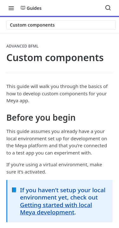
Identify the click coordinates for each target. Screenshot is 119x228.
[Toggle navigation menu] (11, 8)
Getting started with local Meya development (56, 208)
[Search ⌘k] (108, 8)
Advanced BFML (22, 46)
